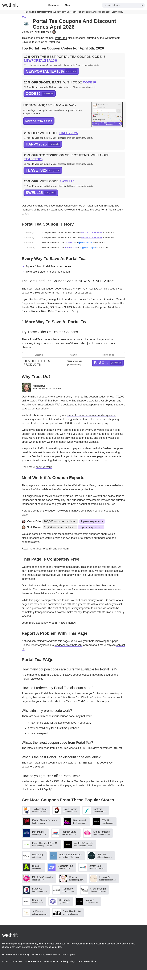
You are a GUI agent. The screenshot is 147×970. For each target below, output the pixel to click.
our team (63, 548)
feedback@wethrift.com (68, 645)
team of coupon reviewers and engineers (91, 415)
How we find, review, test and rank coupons (53, 954)
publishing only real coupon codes (72, 437)
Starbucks (96, 299)
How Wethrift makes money (15, 954)
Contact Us (16, 961)
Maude (77, 307)
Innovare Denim (45, 303)
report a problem (90, 460)
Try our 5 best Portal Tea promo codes (48, 266)
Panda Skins (29, 307)
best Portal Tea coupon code (44, 288)
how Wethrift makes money (59, 622)
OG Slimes (56, 307)
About (67, 5)
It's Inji (74, 311)
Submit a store (51, 961)
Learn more (117, 12)
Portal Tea (61, 37)
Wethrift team (49, 209)
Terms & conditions (87, 961)
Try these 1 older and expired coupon (48, 271)
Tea (24, 17)
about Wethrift (44, 467)
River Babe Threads (53, 311)
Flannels (43, 307)
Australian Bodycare (95, 307)
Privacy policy (68, 961)
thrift (10, 4)
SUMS (68, 307)
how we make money (53, 441)
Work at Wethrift (33, 961)
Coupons (53, 5)
